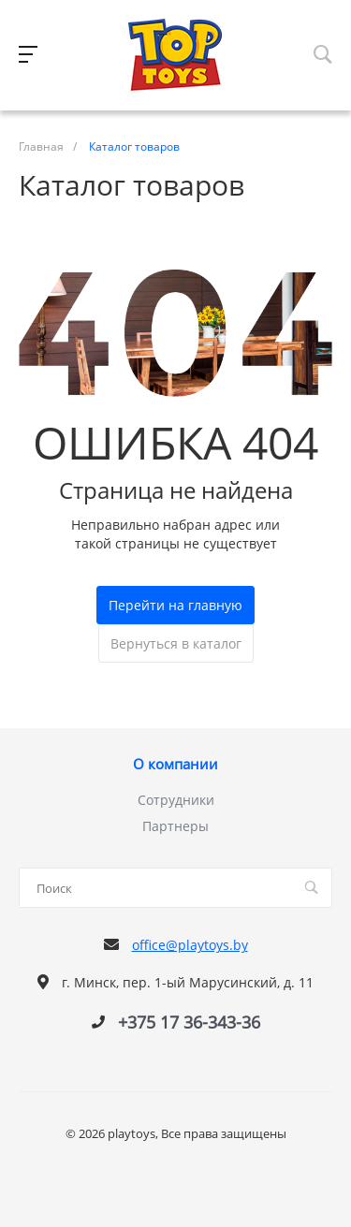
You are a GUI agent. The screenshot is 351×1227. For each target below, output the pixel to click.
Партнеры (175, 826)
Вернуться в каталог (175, 643)
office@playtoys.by (190, 945)
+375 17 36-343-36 (189, 1022)
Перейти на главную (175, 605)
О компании (175, 764)
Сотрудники (176, 800)
